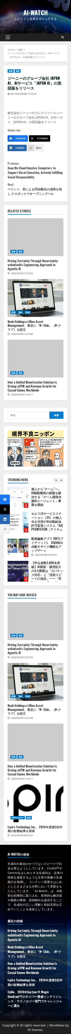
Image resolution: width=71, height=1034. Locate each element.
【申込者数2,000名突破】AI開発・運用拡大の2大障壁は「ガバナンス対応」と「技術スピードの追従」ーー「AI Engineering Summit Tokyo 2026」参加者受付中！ (18, 571)
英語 (20, 251)
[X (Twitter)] (39, 138)
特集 (27, 312)
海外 (20, 312)
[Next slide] (61, 480)
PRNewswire (18, 817)
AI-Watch (35, 12)
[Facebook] (18, 138)
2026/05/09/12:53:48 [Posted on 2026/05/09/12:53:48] (22, 334)
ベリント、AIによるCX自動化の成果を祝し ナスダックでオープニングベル (35, 189)
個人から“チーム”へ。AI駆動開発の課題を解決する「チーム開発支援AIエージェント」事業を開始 (18, 497)
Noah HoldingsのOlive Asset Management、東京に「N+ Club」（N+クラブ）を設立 (35, 298)
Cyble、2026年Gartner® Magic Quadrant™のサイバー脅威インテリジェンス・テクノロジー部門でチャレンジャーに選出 (35, 999)
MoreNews (57, 1025)
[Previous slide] (56, 480)
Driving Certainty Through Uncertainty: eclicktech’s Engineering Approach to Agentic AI (35, 237)
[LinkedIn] (17, 148)
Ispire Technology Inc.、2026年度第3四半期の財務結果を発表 (35, 803)
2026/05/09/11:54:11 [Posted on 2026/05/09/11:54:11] (22, 394)
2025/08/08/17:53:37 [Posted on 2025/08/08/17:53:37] (25, 93)
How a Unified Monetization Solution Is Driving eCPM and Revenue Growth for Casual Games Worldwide (35, 358)
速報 (18, 71)
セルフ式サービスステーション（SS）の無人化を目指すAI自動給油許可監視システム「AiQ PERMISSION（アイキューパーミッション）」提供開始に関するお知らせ (18, 522)
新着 (10, 71)
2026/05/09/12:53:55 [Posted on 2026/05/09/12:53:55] (22, 273)
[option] (35, 499)
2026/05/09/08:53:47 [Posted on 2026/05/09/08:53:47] (22, 835)
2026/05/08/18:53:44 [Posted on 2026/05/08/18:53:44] (46, 554)
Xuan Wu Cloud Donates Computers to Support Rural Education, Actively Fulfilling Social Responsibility (35, 170)
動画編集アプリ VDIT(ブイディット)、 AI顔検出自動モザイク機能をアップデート (18, 546)
